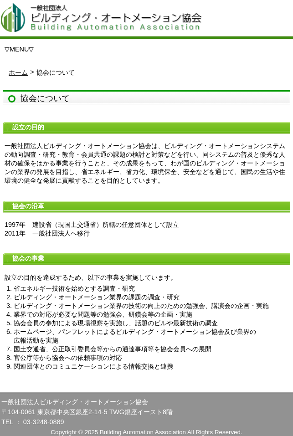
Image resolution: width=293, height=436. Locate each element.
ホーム (18, 72)
